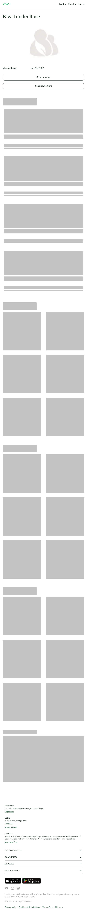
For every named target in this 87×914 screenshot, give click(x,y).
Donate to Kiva (11, 842)
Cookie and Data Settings (29, 907)
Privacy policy (10, 907)
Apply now (9, 812)
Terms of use (47, 907)
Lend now (9, 824)
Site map (59, 907)
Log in (81, 4)
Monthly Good (11, 827)
